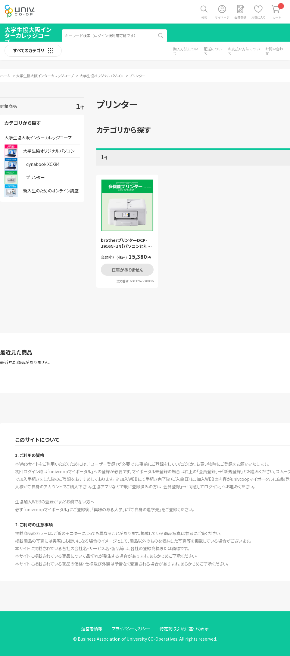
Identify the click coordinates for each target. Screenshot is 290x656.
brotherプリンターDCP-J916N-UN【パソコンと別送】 (124, 243)
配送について (212, 50)
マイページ (222, 17)
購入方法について (185, 50)
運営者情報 (91, 628)
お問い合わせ (274, 50)
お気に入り (258, 17)
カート (278, 11)
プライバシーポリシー (131, 628)
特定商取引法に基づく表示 (184, 628)
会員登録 (240, 17)
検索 (204, 17)
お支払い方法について (244, 50)
